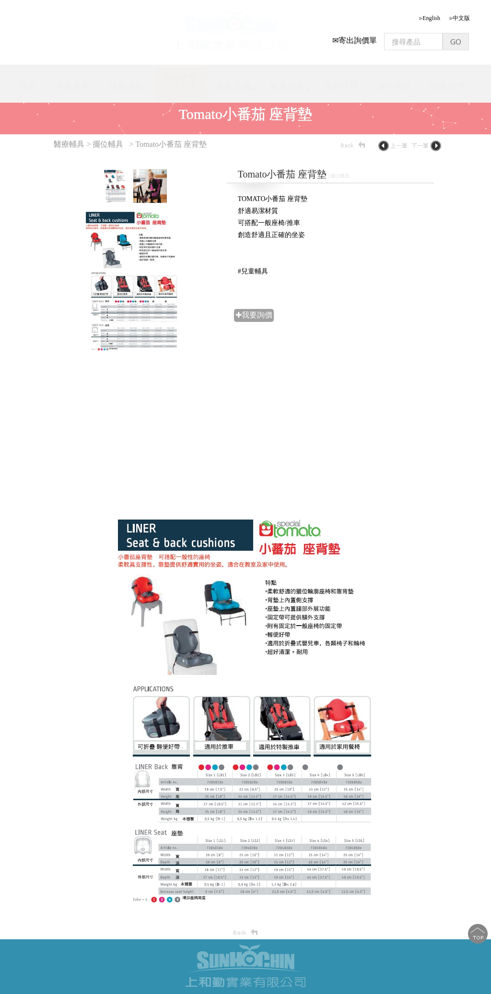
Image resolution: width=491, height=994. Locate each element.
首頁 (28, 83)
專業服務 (73, 83)
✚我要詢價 (253, 315)
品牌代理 (341, 83)
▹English (430, 15)
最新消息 (126, 83)
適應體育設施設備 (179, 79)
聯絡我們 (448, 83)
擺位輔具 (108, 144)
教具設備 (233, 83)
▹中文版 (460, 15)
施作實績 (394, 83)
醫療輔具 (287, 83)
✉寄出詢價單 (354, 37)
